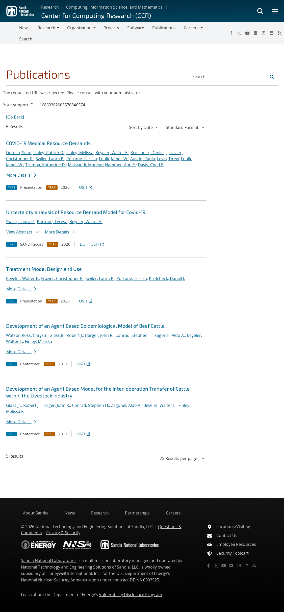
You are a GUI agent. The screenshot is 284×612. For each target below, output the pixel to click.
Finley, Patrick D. (48, 152)
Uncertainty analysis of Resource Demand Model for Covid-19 (75, 212)
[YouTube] (247, 33)
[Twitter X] (239, 33)
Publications (164, 28)
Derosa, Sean (18, 152)
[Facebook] (231, 33)
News (24, 28)
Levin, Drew (168, 158)
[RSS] (279, 33)
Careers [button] (191, 28)
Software (135, 28)
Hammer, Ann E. (120, 165)
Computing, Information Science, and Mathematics (114, 7)
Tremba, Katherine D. (45, 165)
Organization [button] (79, 28)
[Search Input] (233, 76)
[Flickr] (255, 33)
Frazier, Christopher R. (62, 278)
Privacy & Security (63, 532)
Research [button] (46, 28)
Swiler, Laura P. (50, 158)
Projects (111, 28)
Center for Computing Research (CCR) (96, 15)
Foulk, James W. (113, 158)
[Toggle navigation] (9, 33)
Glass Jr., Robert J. (66, 335)
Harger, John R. (99, 335)
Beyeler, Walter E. (111, 152)
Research (50, 7)
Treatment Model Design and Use (44, 269)
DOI (83, 244)
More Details (21, 175)
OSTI (86, 187)
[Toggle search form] (260, 11)
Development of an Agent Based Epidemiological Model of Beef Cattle (85, 326)
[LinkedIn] (271, 33)
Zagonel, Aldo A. (169, 335)
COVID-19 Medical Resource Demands (48, 143)
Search (25, 39)
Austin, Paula (142, 158)
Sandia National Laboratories (48, 560)
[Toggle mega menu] (275, 11)
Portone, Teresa (81, 158)
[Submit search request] (272, 76)
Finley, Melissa (79, 152)
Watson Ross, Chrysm (26, 335)
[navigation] (144, 127)
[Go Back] (15, 117)
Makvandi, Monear (85, 165)
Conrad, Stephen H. (133, 335)
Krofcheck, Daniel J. (149, 152)
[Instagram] (263, 33)
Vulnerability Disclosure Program (130, 594)
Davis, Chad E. (151, 165)
